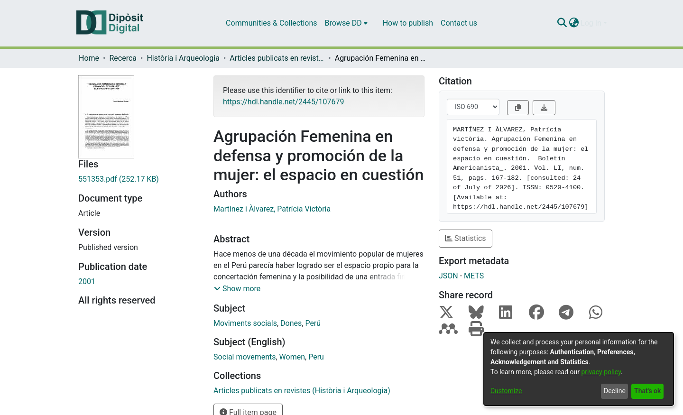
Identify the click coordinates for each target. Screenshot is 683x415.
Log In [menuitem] (591, 23)
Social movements (244, 356)
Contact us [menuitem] (459, 23)
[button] (237, 289)
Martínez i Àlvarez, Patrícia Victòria (272, 208)
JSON (448, 275)
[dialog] (579, 369)
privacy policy (601, 372)
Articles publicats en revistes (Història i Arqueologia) (277, 58)
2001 (86, 281)
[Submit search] (562, 23)
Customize (506, 391)
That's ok (647, 391)
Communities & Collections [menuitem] (271, 23)
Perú (313, 323)
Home (89, 58)
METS (474, 275)
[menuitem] (346, 23)
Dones (291, 323)
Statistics (465, 238)
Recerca (123, 58)
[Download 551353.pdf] (138, 179)
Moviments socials (245, 323)
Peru (316, 356)
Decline (615, 391)
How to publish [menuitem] (408, 23)
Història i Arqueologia (183, 58)
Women (292, 356)
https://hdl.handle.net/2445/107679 (283, 101)
